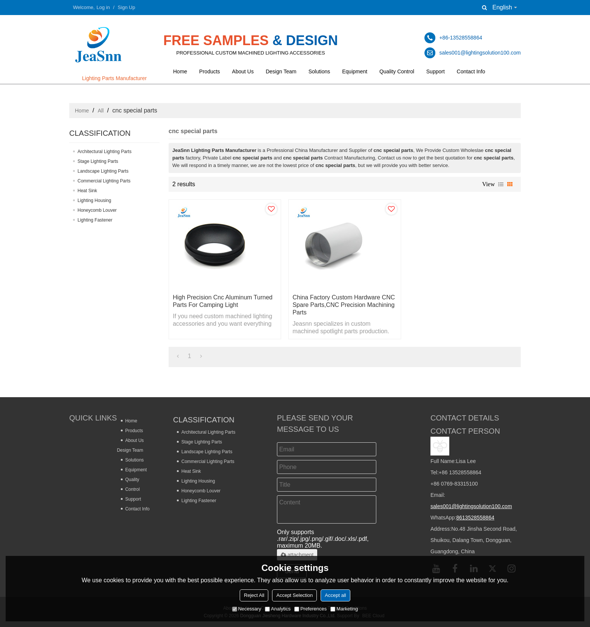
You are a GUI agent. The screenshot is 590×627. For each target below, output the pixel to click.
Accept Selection (294, 595)
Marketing (344, 609)
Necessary (246, 609)
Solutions (319, 71)
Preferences (310, 609)
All (101, 111)
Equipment (354, 71)
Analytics (277, 609)
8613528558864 (475, 518)
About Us (243, 71)
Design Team (281, 71)
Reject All (254, 595)
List (500, 184)
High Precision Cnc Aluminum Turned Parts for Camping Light (222, 301)
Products (209, 71)
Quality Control (396, 71)
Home (180, 71)
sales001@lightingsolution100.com (471, 506)
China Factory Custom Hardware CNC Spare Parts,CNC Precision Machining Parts (343, 305)
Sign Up (126, 7)
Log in (103, 7)
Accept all (335, 595)
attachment (297, 555)
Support (435, 71)
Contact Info (471, 71)
